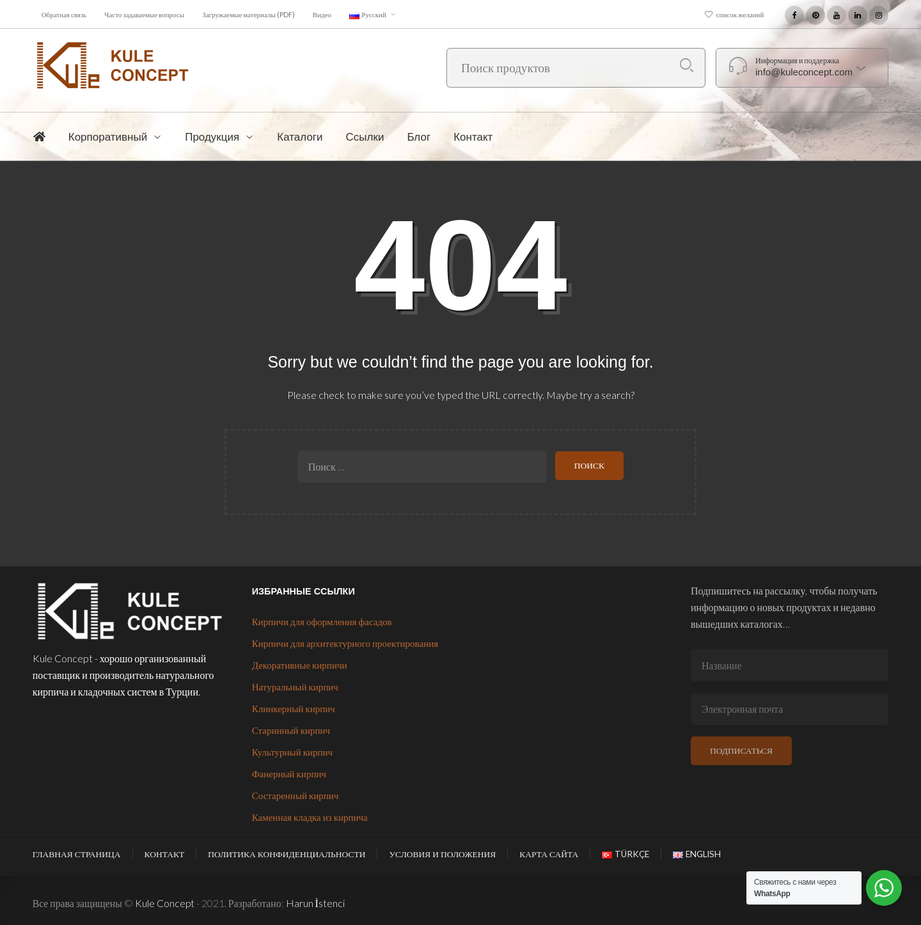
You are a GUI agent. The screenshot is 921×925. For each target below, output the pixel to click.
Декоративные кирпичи (299, 665)
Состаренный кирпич (295, 795)
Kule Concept (164, 903)
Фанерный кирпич (289, 773)
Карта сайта (548, 854)
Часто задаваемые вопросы (144, 14)
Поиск (686, 65)
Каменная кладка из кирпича (310, 817)
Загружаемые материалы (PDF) (248, 14)
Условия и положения (442, 854)
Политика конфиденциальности (286, 854)
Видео (322, 14)
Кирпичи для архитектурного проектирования (345, 643)
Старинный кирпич (291, 730)
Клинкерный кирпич (293, 708)
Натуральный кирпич (295, 686)
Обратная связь (64, 14)
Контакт (165, 854)
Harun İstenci (315, 903)
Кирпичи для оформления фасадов (322, 621)
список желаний (740, 14)
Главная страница (77, 854)
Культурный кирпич (292, 752)
